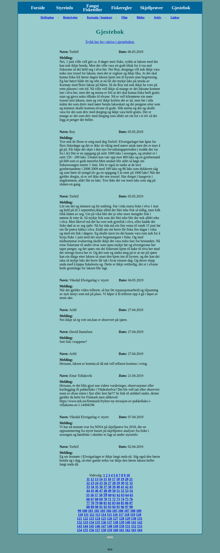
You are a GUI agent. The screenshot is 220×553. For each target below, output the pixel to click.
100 (84, 511)
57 (96, 495)
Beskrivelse (70, 17)
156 (91, 530)
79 (96, 503)
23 (92, 483)
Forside (38, 7)
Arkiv (157, 17)
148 (109, 526)
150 (121, 526)
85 (122, 503)
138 (115, 522)
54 (131, 491)
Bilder (141, 17)
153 (139, 526)
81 (105, 503)
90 (96, 507)
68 (96, 499)
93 (109, 507)
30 (122, 483)
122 (85, 518)
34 (92, 487)
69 (101, 499)
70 (105, 499)
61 (114, 495)
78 (92, 503)
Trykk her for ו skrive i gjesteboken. (110, 42)
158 (103, 530)
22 (88, 483)
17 (114, 479)
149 (115, 526)
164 (139, 530)
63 (122, 495)
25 (101, 483)
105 (114, 511)
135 (97, 522)
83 (114, 503)
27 (109, 483)
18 (118, 479)
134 (91, 522)
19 (122, 479)
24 (96, 483)
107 (126, 511)
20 (126, 479)
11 (88, 479)
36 (101, 487)
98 (131, 507)
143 (79, 526)
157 (97, 530)
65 (131, 495)
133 (85, 522)
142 (139, 522)
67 (92, 499)
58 (100, 495)
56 (92, 495)
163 (133, 530)
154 (79, 530)
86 (126, 503)
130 (133, 518)
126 (109, 518)
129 (127, 518)
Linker (175, 17)
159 (109, 530)
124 (97, 518)
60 (110, 495)
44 (88, 491)
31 (126, 483)
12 (92, 479)
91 (101, 507)
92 (105, 507)
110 (80, 514)
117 (121, 514)
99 (79, 511)
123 (91, 518)
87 (131, 503)
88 (88, 507)
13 (96, 479)
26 (105, 483)
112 (91, 514)
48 (105, 491)
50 (114, 491)
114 (103, 514)
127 (115, 518)
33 (88, 487)
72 (114, 499)
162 (127, 530)
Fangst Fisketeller (92, 7)
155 (85, 530)
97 (126, 507)
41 (122, 487)
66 (88, 499)
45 (92, 491)
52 (122, 491)
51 (118, 491)
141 (133, 522)
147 (103, 526)
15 (105, 479)
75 (126, 499)
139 (121, 522)
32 (131, 483)
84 (118, 503)
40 (118, 487)
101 (90, 511)
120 (138, 514)
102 (96, 511)
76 (131, 499)
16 (109, 479)
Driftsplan (47, 17)
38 (109, 487)
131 (139, 518)
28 (114, 483)
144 (85, 526)
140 (127, 522)
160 (115, 530)
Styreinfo (64, 7)
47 (101, 491)
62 (118, 495)
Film (124, 17)
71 (109, 499)
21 (131, 479)
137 (109, 522)
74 (122, 499)
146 (97, 526)
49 (109, 491)
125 (103, 518)
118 (126, 514)
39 (114, 487)
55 (88, 495)
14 (101, 479)
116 (115, 514)
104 (108, 511)
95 (118, 507)
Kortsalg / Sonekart (99, 17)
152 (133, 526)
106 (120, 511)
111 (86, 514)
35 (96, 487)
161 (121, 530)
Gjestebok (181, 7)
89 (92, 507)
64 (127, 495)
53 (126, 491)
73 (118, 499)
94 (114, 507)
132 (79, 522)
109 (138, 511)
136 (103, 522)
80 (101, 503)
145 (91, 526)
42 (126, 487)
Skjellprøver (151, 7)
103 (102, 511)
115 (109, 514)
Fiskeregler (121, 7)
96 (122, 507)
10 (128, 475)
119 (132, 514)
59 (105, 495)
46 (96, 491)
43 (131, 487)
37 (105, 487)
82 (109, 503)
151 (127, 526)
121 (79, 518)
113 (97, 514)
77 (88, 503)
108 (132, 511)
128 (121, 518)
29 (118, 483)
